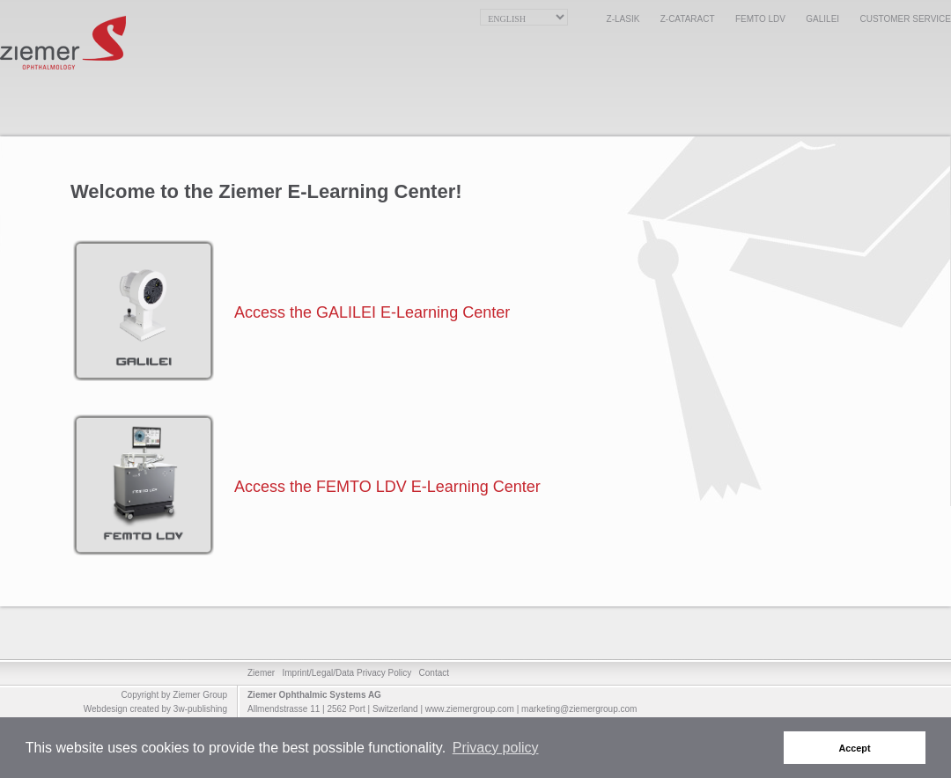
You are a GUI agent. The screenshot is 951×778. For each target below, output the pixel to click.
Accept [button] (855, 748)
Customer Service (905, 19)
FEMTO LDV (760, 19)
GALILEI (822, 19)
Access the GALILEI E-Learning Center (372, 312)
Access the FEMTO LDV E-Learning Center (387, 486)
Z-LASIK (623, 19)
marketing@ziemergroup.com (579, 709)
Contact (434, 673)
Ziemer (261, 673)
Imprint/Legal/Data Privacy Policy (346, 673)
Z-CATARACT (687, 19)
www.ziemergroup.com (469, 709)
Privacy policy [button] (496, 747)
